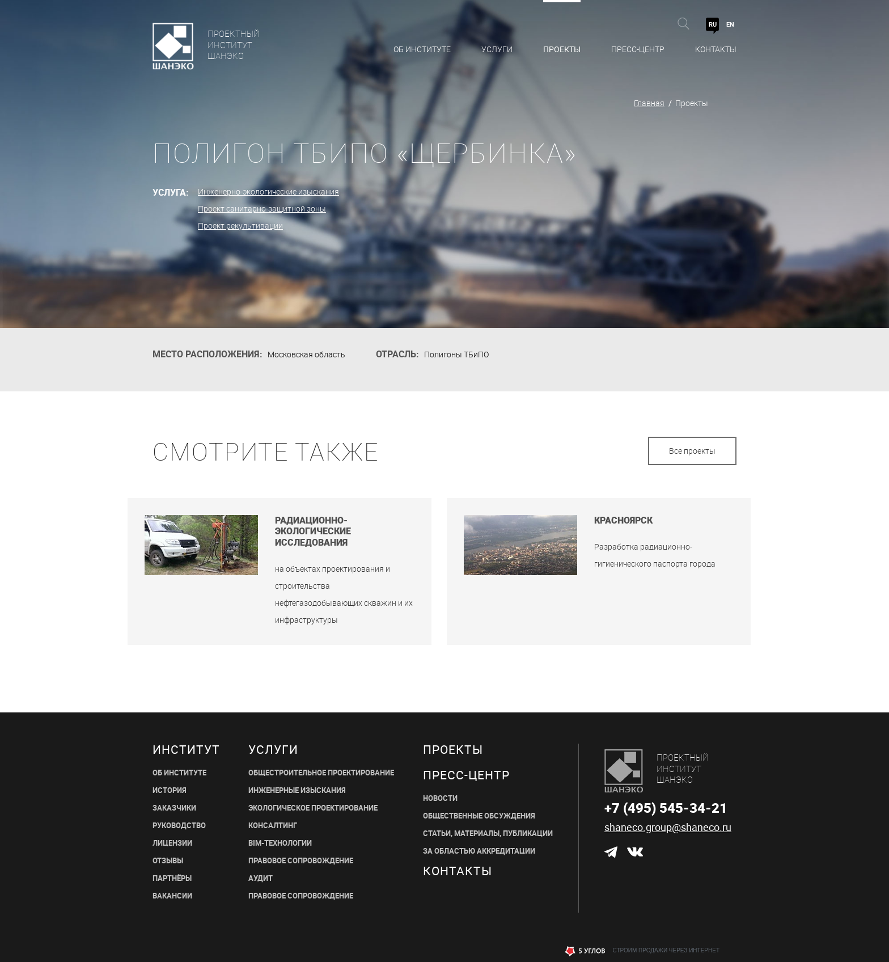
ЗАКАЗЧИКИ (174, 808)
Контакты (715, 49)
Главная (649, 103)
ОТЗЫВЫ (168, 860)
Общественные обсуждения (479, 816)
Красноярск (623, 520)
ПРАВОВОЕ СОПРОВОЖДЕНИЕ (300, 860)
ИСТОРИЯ (170, 790)
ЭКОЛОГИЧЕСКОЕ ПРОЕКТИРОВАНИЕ (313, 808)
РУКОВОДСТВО (179, 825)
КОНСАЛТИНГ (272, 825)
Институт (186, 750)
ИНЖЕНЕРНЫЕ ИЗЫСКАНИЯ (297, 790)
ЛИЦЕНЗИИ (172, 843)
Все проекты (692, 450)
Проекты (562, 49)
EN (730, 24)
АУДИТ (260, 878)
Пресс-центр (637, 49)
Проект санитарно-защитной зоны (262, 208)
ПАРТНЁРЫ (172, 878)
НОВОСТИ (440, 798)
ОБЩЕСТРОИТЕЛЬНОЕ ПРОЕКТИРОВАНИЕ (321, 773)
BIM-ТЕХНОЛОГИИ (280, 843)
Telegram (610, 852)
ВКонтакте (634, 852)
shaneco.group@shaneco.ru (667, 827)
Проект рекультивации (240, 225)
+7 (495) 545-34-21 (665, 808)
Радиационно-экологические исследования (313, 531)
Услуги (497, 49)
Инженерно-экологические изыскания (268, 191)
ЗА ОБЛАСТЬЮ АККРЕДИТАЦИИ (479, 851)
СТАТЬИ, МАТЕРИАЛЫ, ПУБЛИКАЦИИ (488, 833)
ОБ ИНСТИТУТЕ (179, 773)
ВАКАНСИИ (172, 896)
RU (713, 24)
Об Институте (422, 49)
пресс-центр (466, 775)
